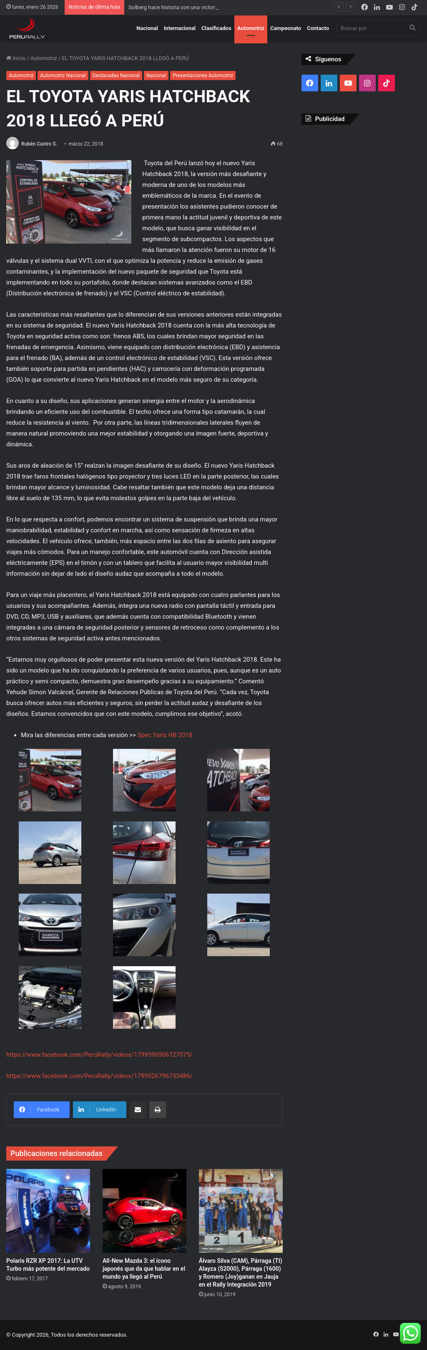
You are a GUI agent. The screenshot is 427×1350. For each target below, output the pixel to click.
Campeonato (285, 28)
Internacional (180, 28)
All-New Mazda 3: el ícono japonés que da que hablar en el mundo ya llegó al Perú (144, 1268)
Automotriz (250, 28)
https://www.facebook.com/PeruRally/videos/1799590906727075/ (99, 1054)
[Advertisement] (361, 185)
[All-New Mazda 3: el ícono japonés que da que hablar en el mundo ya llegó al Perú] (144, 1211)
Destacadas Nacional (116, 75)
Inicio (15, 58)
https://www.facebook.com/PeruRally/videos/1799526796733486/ (99, 1076)
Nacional (147, 28)
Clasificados (216, 28)
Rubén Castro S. (39, 144)
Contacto (318, 28)
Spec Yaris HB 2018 (165, 735)
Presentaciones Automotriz (203, 75)
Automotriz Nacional (62, 75)
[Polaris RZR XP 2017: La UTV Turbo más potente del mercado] (48, 1211)
